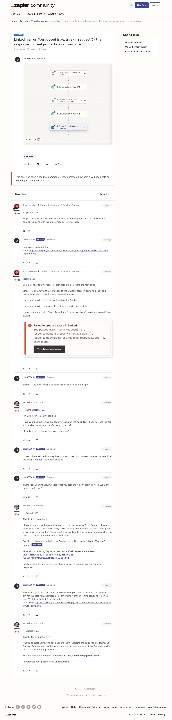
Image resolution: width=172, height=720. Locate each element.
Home (14, 21)
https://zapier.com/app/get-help (81, 655)
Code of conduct (133, 42)
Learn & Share (35, 13)
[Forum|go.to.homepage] (33, 5)
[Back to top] (166, 691)
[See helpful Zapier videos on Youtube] (39, 707)
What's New (56, 13)
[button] (142, 5)
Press (106, 707)
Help (73, 707)
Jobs (114, 707)
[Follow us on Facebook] (18, 707)
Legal (152, 714)
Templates (139, 707)
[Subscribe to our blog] (28, 707)
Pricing (64, 707)
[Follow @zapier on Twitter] (34, 707)
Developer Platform (89, 707)
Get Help (17, 13)
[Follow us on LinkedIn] (23, 707)
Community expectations (137, 51)
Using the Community (136, 47)
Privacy (161, 714)
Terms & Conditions (75, 695)
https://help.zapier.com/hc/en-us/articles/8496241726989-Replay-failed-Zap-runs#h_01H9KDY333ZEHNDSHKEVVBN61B (59, 554)
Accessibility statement (96, 695)
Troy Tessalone (30, 205)
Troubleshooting (39, 21)
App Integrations (157, 707)
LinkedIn (28, 156)
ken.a (25, 402)
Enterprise (125, 707)
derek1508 (28, 58)
